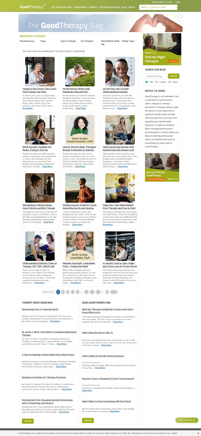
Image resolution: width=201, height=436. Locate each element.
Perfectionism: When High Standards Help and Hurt (76, 90)
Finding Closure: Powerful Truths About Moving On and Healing (80, 206)
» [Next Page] (107, 292)
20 (92, 292)
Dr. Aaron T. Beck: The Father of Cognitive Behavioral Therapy (49, 334)
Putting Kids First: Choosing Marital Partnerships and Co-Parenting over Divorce (47, 402)
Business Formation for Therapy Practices (44, 377)
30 (98, 292)
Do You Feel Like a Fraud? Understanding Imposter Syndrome (116, 90)
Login (177, 2)
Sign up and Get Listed (162, 2)
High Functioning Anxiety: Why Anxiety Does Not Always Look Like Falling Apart (118, 149)
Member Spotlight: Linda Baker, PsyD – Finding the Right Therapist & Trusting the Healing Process (80, 265)
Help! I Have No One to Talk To (97, 332)
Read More (28, 108)
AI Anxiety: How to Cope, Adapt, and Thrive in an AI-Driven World (120, 265)
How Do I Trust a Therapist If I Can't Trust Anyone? (108, 378)
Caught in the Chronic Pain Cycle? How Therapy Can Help (39, 90)
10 (86, 292)
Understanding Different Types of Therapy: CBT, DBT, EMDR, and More (40, 265)
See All (27, 421)
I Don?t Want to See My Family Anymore (103, 356)
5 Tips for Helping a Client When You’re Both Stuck (48, 354)
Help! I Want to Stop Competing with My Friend (106, 401)
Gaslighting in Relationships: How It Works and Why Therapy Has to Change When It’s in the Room (39, 207)
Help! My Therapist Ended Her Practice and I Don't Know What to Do (107, 311)
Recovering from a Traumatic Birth (40, 309)
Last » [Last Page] (114, 292)
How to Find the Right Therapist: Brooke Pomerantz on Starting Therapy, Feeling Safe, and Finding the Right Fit (79, 149)
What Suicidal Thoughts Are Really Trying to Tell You (37, 148)
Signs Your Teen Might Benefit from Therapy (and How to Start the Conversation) (119, 207)
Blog (124, 7)
